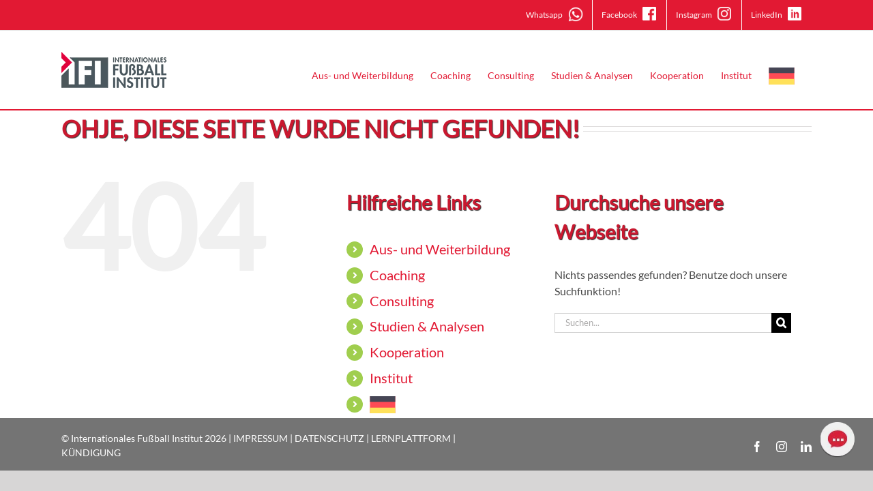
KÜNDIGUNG (91, 452)
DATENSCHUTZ (329, 438)
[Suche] (781, 323)
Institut (391, 378)
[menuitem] (799, 75)
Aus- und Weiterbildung (440, 249)
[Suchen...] (662, 323)
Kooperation (407, 352)
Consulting (402, 301)
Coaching (397, 275)
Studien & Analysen (427, 326)
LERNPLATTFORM (411, 438)
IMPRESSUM (260, 438)
